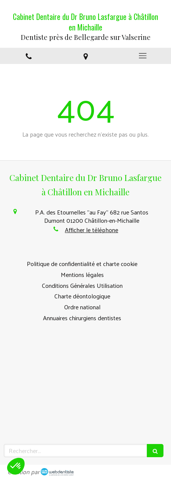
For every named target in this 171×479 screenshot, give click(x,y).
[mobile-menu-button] (142, 55)
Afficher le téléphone (91, 230)
